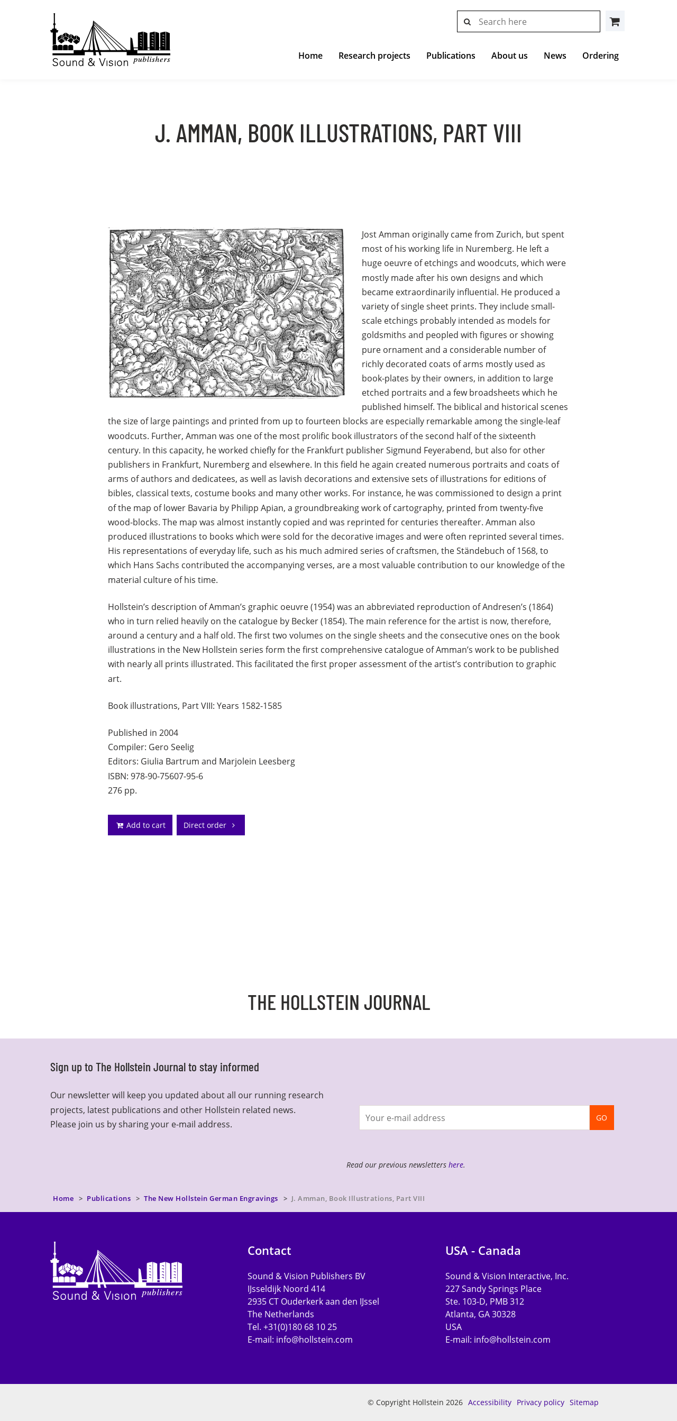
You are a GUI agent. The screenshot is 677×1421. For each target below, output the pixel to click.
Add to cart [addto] (140, 825)
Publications (450, 55)
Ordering (600, 55)
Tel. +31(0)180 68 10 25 (292, 1327)
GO (601, 1118)
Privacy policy (540, 1402)
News (555, 55)
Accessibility (489, 1402)
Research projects (374, 55)
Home (310, 55)
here (456, 1165)
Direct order (211, 825)
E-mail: (300, 1339)
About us (509, 55)
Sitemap (584, 1402)
